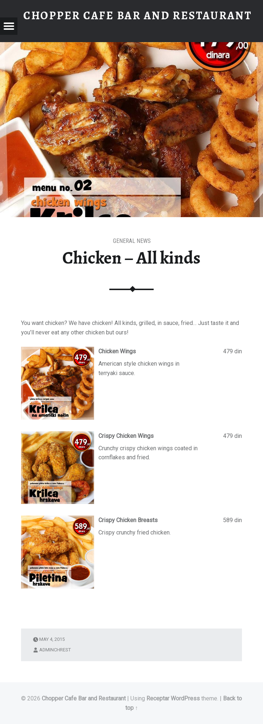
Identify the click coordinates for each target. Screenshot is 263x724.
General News (132, 240)
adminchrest (55, 649)
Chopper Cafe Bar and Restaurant (84, 698)
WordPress (185, 698)
